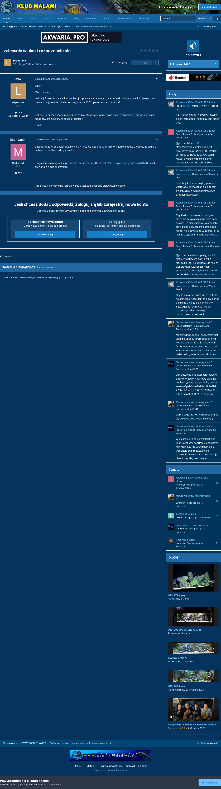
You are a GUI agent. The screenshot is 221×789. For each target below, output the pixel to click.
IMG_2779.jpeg (177, 595)
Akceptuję (209, 782)
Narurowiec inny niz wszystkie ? (194, 322)
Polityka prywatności (111, 765)
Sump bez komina (186, 514)
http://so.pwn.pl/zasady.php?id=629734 (125, 163)
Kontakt (47, 18)
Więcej (143, 18)
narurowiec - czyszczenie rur (192, 525)
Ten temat (203, 18)
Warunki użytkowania (49, 784)
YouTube (62, 18)
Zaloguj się (117, 234)
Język (78, 765)
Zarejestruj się (209, 7)
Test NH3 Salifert (185, 539)
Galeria (20, 18)
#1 (157, 78)
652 (18, 173)
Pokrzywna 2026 (180, 64)
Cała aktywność (124, 18)
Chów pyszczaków (45, 64)
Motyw (91, 765)
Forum (6, 20)
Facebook (90, 18)
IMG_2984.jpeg (177, 686)
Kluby (76, 18)
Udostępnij (119, 62)
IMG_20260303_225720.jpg (184, 629)
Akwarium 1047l (177, 657)
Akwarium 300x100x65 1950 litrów (195, 102)
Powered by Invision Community (110, 770)
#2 (156, 139)
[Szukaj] (178, 18)
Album (34, 18)
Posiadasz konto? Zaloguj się (177, 7)
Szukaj (105, 18)
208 (18, 112)
